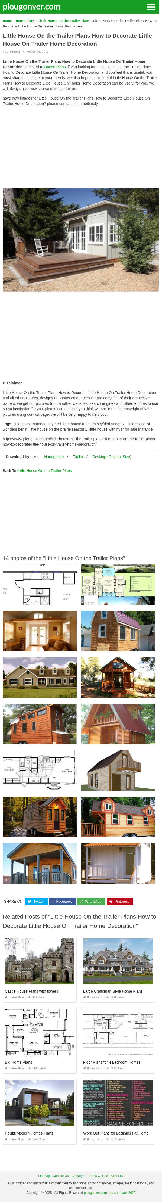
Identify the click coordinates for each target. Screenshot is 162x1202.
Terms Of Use (98, 1176)
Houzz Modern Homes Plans (29, 1133)
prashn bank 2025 (122, 1193)
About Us (117, 1176)
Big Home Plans (18, 1062)
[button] (151, 6)
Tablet (78, 457)
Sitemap (44, 1176)
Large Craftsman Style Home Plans (112, 991)
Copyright (78, 1176)
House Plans (11, 52)
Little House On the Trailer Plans (44, 470)
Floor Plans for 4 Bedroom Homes (112, 1062)
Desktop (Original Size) (111, 457)
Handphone (54, 457)
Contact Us (61, 1176)
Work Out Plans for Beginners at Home (116, 1133)
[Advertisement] (81, 148)
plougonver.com (31, 6)
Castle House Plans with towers (31, 991)
